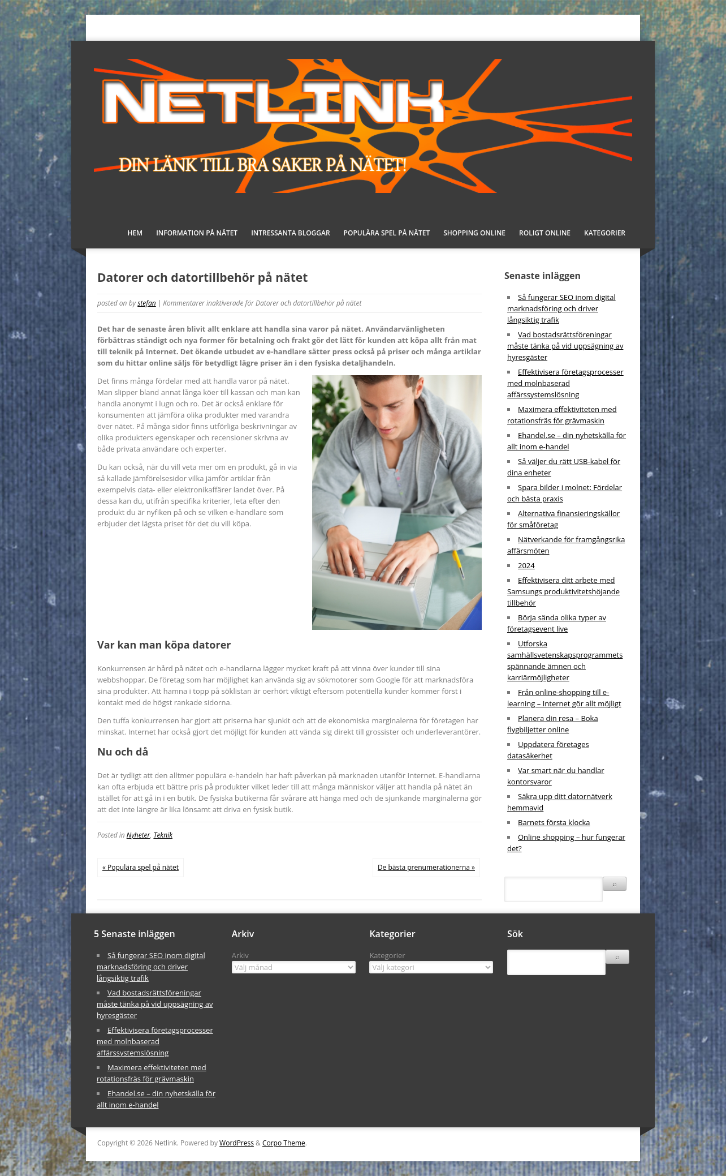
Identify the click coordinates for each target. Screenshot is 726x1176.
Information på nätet (196, 233)
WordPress (236, 1143)
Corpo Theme (283, 1143)
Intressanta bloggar (290, 233)
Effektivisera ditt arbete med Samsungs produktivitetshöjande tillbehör (563, 591)
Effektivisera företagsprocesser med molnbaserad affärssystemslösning (565, 383)
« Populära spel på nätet (140, 867)
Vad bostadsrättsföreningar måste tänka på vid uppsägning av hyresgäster (565, 345)
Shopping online (474, 233)
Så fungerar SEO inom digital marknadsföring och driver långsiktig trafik (561, 308)
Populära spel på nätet (387, 233)
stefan (146, 303)
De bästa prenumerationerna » (426, 867)
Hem (134, 233)
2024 (526, 565)
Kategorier (604, 233)
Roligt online (545, 233)
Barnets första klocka (554, 822)
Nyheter (138, 835)
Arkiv (240, 955)
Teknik (162, 835)
